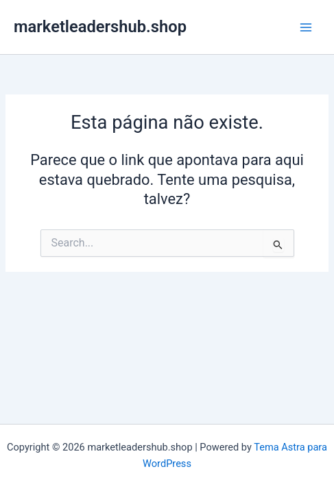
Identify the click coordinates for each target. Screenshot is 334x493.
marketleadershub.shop (100, 26)
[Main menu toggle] (305, 27)
